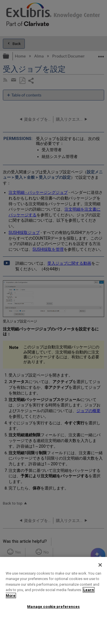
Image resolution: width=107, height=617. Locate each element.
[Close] (100, 565)
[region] (53, 587)
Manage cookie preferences (53, 606)
